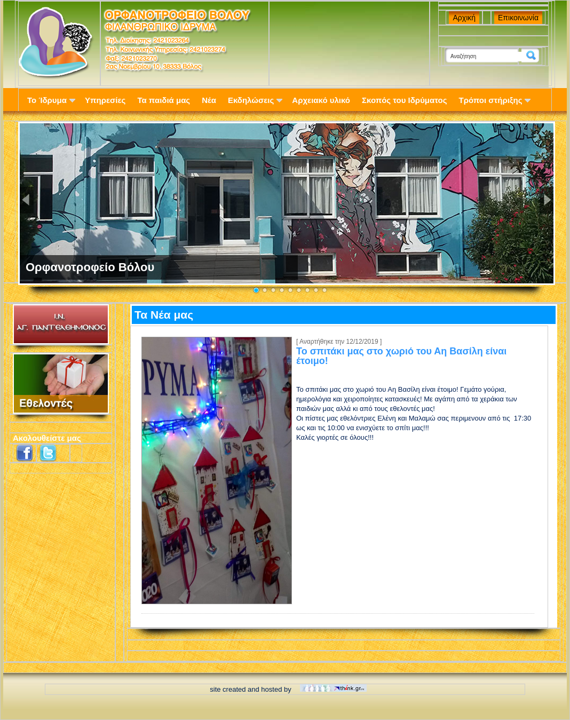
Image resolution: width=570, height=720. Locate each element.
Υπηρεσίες (105, 100)
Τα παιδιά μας (163, 100)
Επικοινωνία (518, 17)
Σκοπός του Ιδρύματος (404, 100)
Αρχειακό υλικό (321, 100)
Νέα (209, 100)
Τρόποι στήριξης (495, 100)
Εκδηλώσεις (255, 100)
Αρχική (464, 17)
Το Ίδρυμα (51, 100)
